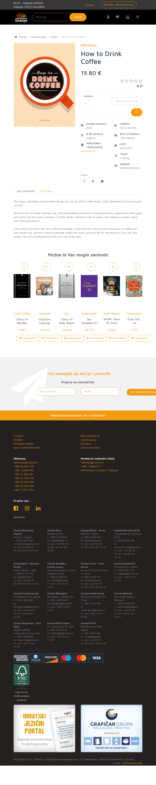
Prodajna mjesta (23, 443)
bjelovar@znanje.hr (128, 606)
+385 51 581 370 (125, 570)
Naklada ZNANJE (33, 2)
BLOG (17, 2)
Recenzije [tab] (46, 190)
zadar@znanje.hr (93, 580)
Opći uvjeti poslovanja (27, 447)
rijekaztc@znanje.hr (128, 573)
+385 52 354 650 (24, 485)
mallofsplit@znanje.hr (62, 633)
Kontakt (18, 439)
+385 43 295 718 (24, 466)
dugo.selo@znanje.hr (28, 640)
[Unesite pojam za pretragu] (59, 17)
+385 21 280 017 (58, 629)
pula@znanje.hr (59, 540)
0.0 (131, 83)
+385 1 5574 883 (25, 600)
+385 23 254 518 (24, 478)
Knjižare (90, 5)
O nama (18, 435)
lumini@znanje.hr (60, 580)
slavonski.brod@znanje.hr (128, 547)
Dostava (86, 443)
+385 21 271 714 (24, 573)
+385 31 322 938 (92, 603)
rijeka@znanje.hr (93, 540)
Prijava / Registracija (118, 4)
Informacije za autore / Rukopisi (99, 470)
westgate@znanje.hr (61, 603)
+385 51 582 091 (24, 474)
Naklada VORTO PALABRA (29, 6)
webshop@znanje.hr (26, 462)
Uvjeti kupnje (88, 439)
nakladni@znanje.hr (92, 462)
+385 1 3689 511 (90, 466)
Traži (78, 17)
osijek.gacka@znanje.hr (93, 610)
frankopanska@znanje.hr (27, 606)
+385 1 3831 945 (92, 633)
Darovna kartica (90, 447)
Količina (88, 96)
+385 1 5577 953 (24, 489)
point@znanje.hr (93, 636)
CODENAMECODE (132, 763)
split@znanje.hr (25, 577)
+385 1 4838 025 (25, 636)
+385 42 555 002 (58, 577)
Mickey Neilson (111, 313)
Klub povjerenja (90, 435)
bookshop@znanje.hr (28, 543)
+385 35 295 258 (24, 482)
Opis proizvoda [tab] (26, 190)
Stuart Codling (22, 313)
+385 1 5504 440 (24, 470)
